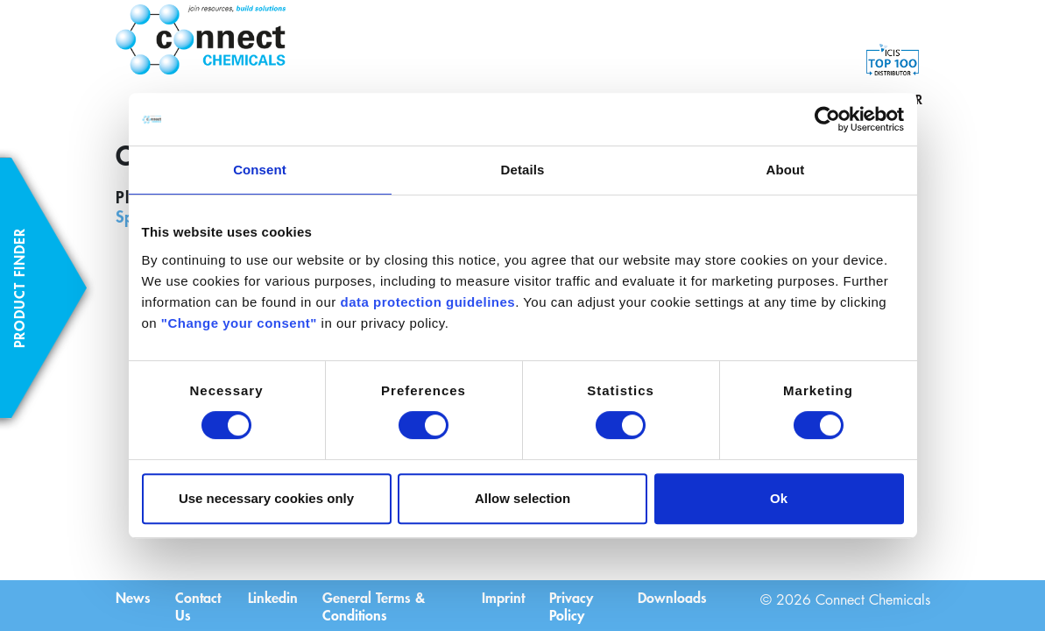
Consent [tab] (259, 169)
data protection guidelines (427, 301)
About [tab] (785, 169)
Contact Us (199, 604)
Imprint (503, 595)
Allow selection (522, 498)
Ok (778, 498)
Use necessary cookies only (266, 498)
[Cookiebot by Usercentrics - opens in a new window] (827, 119)
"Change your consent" (239, 323)
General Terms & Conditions (376, 604)
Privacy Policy (573, 604)
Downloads (672, 595)
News (133, 595)
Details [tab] (523, 169)
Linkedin (274, 595)
